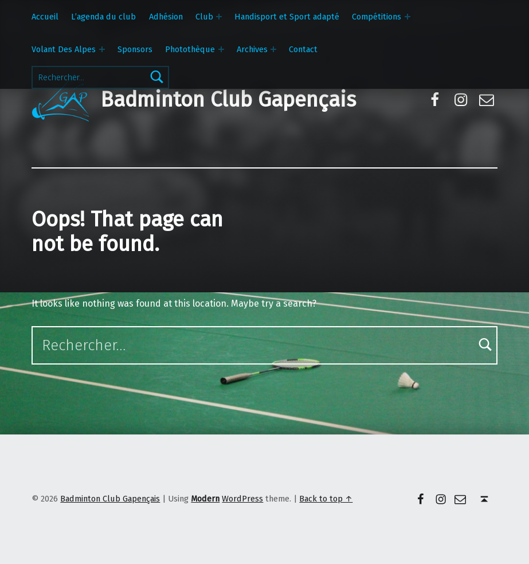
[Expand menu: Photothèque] (221, 49)
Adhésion (166, 16)
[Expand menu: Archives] (273, 49)
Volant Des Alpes (64, 49)
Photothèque (190, 49)
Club (204, 16)
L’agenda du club (103, 16)
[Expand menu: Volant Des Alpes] (102, 49)
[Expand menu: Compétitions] (407, 16)
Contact (303, 49)
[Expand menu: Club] (219, 16)
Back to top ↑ (325, 498)
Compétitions (376, 16)
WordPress (242, 498)
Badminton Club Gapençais (228, 99)
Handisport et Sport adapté (286, 16)
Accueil (45, 16)
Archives (252, 49)
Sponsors (134, 49)
